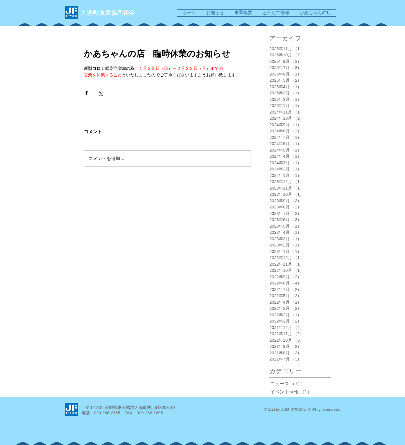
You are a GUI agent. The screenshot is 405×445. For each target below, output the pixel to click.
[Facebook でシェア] (86, 93)
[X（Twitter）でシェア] (100, 93)
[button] (243, 13)
